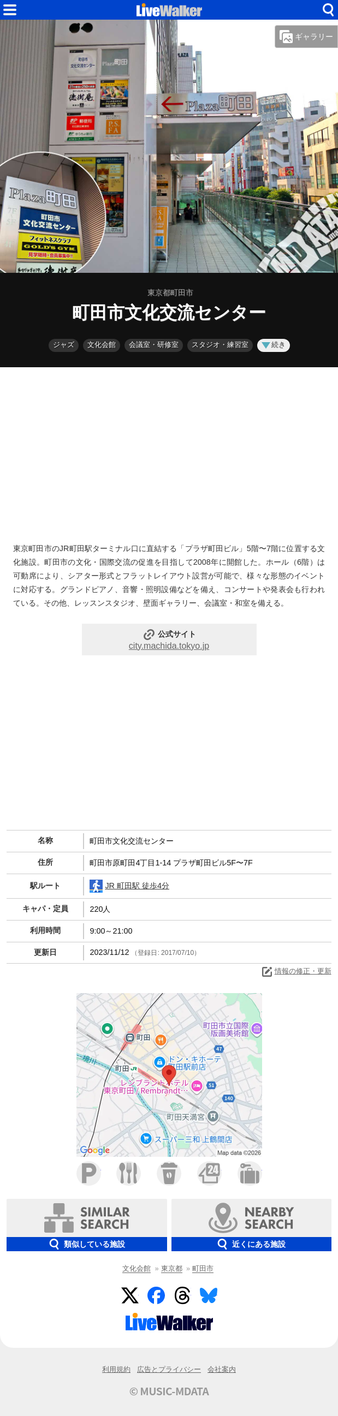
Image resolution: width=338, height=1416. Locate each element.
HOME (169, 9)
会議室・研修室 (154, 344)
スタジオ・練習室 (220, 344)
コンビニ (209, 1173)
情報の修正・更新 (295, 971)
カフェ (169, 1173)
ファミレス (128, 1173)
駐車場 (88, 1173)
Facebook (156, 1295)
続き (274, 344)
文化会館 (101, 344)
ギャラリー (306, 36)
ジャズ (63, 344)
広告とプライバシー (169, 1369)
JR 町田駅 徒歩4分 (129, 886)
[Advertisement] (169, 452)
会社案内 (221, 1369)
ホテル (250, 1173)
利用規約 (116, 1369)
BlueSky (208, 1295)
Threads (182, 1295)
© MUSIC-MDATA (169, 1391)
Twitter (130, 1295)
